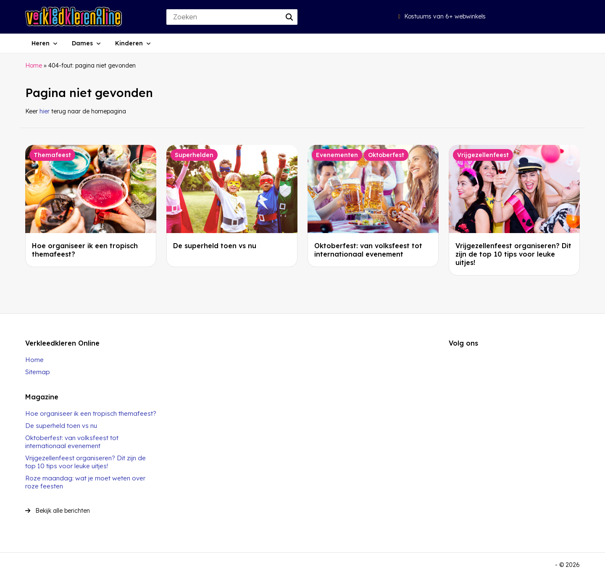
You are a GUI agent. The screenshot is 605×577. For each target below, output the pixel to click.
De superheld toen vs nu (214, 245)
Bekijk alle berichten (57, 510)
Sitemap (37, 372)
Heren (41, 43)
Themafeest (52, 155)
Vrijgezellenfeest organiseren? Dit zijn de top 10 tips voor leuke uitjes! (513, 254)
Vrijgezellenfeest (483, 155)
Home (33, 65)
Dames (82, 43)
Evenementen (337, 155)
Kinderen (129, 43)
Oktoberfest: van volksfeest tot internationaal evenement (368, 249)
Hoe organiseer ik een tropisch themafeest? (90, 413)
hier (44, 111)
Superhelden (194, 155)
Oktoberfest (386, 155)
